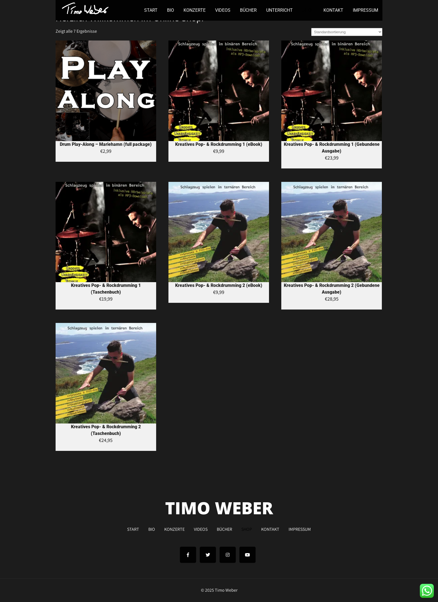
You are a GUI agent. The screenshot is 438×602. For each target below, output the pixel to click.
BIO (170, 10)
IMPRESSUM (365, 10)
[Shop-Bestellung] (346, 32)
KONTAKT (333, 10)
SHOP (308, 10)
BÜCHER (248, 10)
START (151, 10)
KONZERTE (195, 10)
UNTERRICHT (279, 10)
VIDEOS (222, 10)
